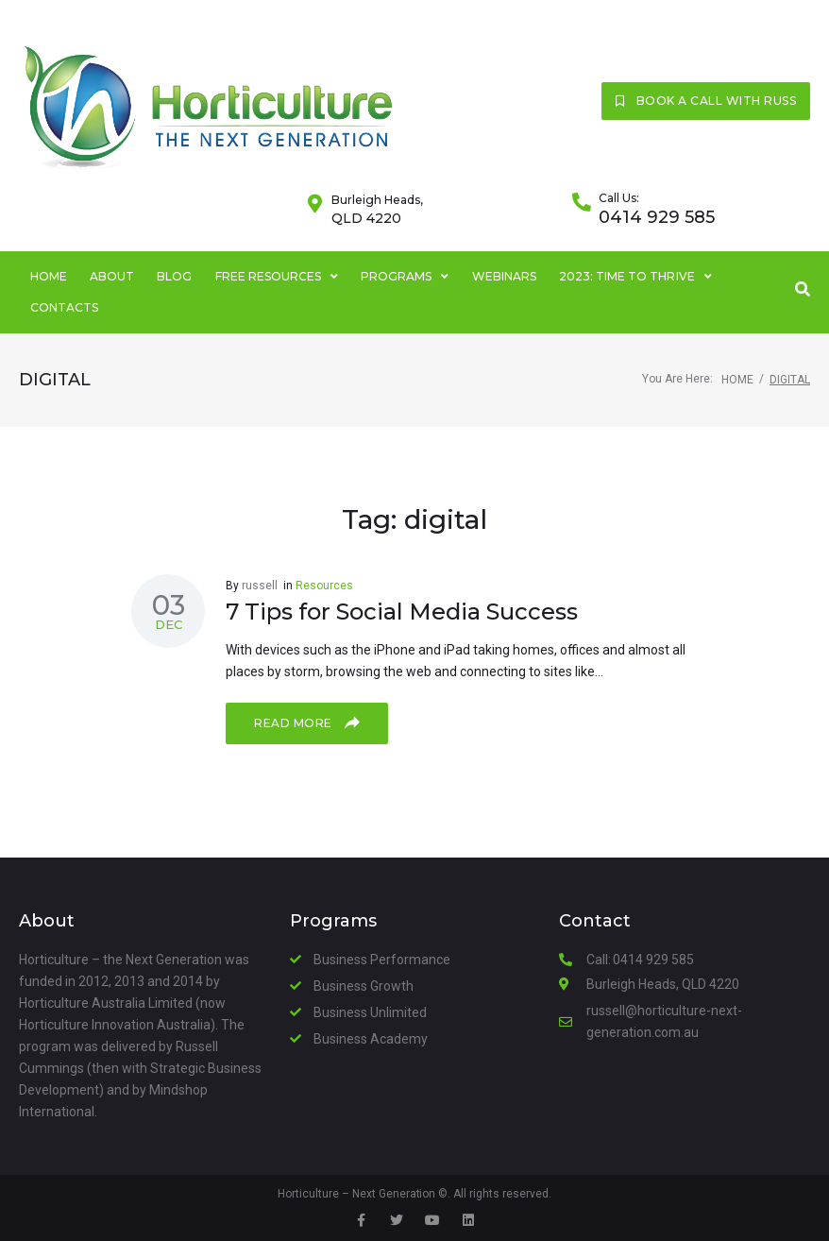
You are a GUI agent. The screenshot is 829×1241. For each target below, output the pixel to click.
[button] (705, 101)
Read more (307, 722)
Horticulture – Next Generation (356, 1193)
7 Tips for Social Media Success (402, 611)
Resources (324, 585)
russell (260, 585)
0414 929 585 (657, 217)
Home (737, 379)
